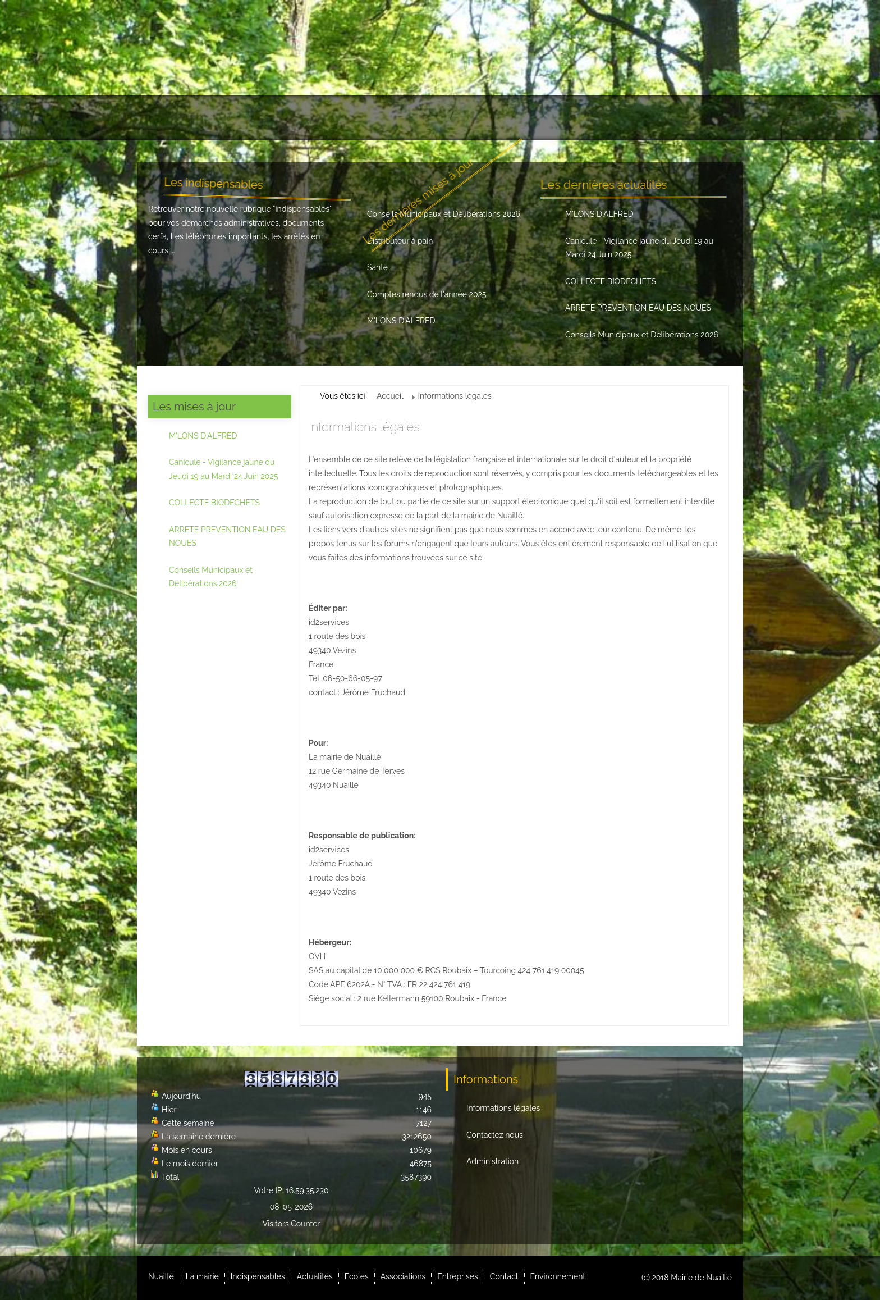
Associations (490, 118)
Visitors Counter (291, 1223)
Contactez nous (494, 1134)
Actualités (373, 118)
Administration (492, 1161)
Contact (623, 118)
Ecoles (428, 118)
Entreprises (561, 118)
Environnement (690, 118)
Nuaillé (170, 118)
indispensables (302, 208)
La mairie (227, 118)
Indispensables (299, 118)
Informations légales (503, 1107)
